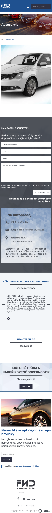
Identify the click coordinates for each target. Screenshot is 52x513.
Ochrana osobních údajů (26, 501)
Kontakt (21, 488)
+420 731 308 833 (16, 217)
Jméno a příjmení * (10, 140)
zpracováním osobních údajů (27, 462)
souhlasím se (10, 462)
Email (5, 154)
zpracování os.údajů (8, 183)
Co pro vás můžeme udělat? (14, 161)
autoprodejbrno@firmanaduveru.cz (24, 225)
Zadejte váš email (8, 450)
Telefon (6, 147)
